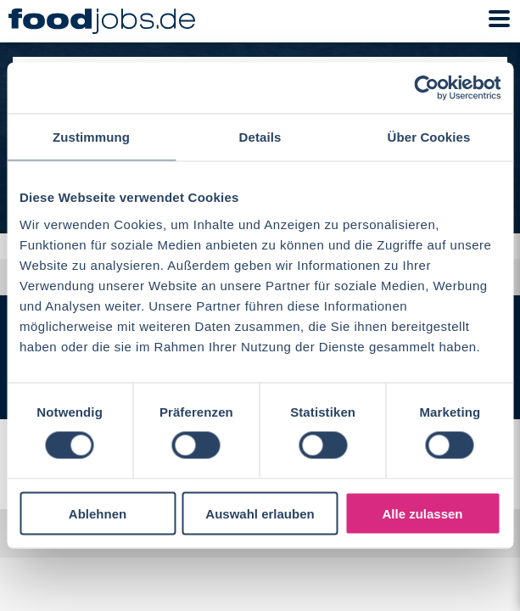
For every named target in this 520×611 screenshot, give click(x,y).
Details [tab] (260, 137)
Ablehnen (97, 513)
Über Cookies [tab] (429, 137)
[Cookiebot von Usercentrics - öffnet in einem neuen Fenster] (426, 88)
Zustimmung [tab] (91, 137)
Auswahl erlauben (259, 513)
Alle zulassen (422, 513)
